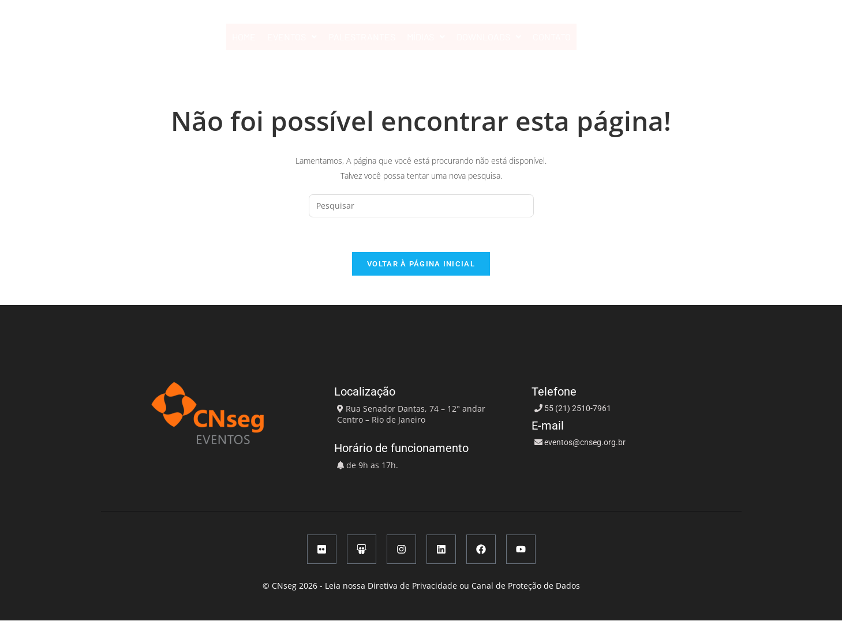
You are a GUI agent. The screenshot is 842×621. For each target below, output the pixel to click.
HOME (244, 36)
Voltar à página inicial (421, 264)
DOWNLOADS (488, 36)
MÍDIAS (426, 36)
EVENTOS (292, 36)
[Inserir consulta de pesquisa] (421, 205)
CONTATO (552, 36)
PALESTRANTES (361, 36)
